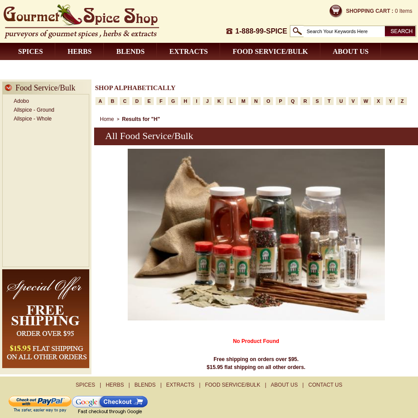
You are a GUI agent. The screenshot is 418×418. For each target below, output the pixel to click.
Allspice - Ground (34, 110)
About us (351, 51)
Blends (130, 51)
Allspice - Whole (33, 119)
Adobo (21, 101)
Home (107, 119)
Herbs (79, 51)
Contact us (41, 68)
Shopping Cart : (369, 11)
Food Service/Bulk (270, 51)
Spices (30, 51)
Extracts (188, 51)
